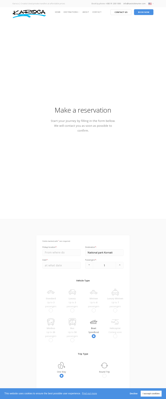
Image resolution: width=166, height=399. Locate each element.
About (85, 12)
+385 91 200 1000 (113, 3)
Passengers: (91, 260)
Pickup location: (49, 247)
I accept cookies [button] (151, 393)
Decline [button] (133, 393)
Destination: (91, 247)
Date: (45, 260)
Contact (97, 12)
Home (57, 12)
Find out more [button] (89, 393)
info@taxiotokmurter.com (134, 3)
